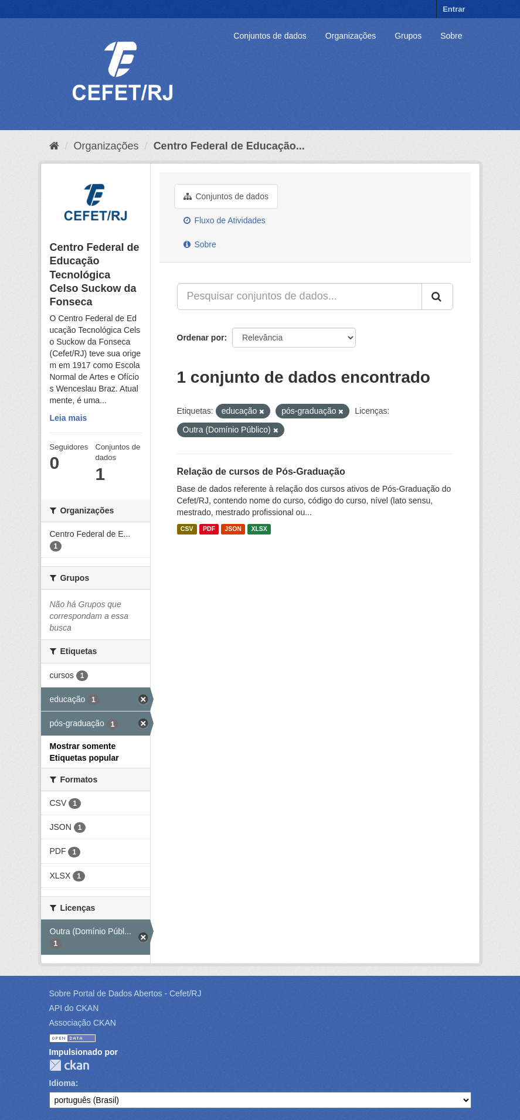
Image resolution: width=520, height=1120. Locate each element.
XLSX (259, 529)
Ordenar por (201, 337)
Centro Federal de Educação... (229, 146)
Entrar (454, 9)
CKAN (69, 1065)
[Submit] (437, 296)
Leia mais (68, 418)
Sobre (451, 35)
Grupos (408, 35)
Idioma (62, 1083)
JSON (233, 529)
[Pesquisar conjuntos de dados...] (299, 296)
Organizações (350, 35)
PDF (209, 529)
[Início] (54, 146)
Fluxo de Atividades (224, 220)
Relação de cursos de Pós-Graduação (261, 471)
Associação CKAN (82, 1022)
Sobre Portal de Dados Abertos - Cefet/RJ (125, 993)
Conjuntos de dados (270, 35)
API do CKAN (74, 1008)
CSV (187, 529)
